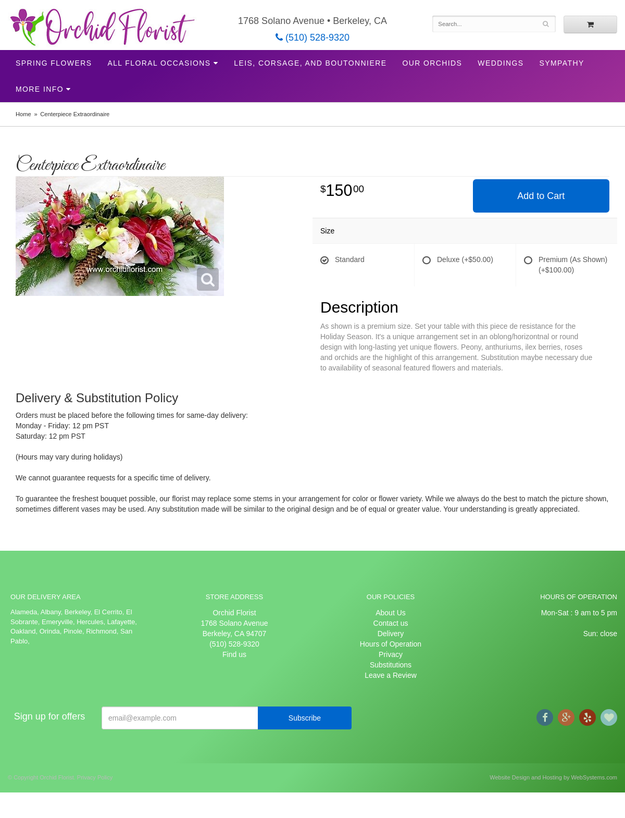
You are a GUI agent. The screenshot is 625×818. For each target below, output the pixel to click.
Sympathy (562, 63)
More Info (40, 89)
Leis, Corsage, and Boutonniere (310, 63)
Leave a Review (391, 675)
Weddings (500, 63)
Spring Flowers (54, 63)
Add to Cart (541, 196)
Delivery (391, 633)
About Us (391, 613)
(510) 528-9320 (312, 37)
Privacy (391, 654)
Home (23, 114)
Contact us (390, 623)
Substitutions (390, 665)
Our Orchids (432, 63)
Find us (234, 654)
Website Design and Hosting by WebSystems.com (553, 777)
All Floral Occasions (158, 63)
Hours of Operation (390, 644)
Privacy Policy (95, 777)
